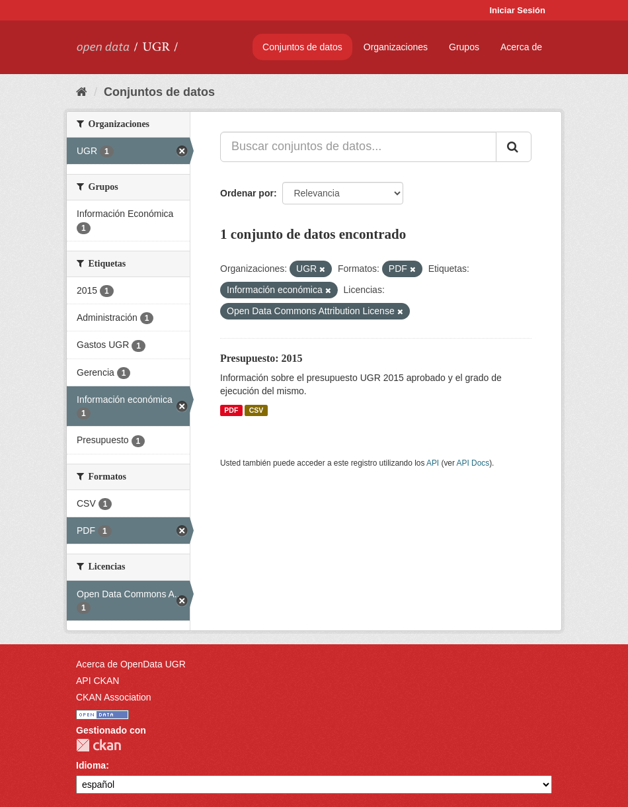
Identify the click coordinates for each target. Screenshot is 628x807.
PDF (231, 410)
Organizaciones (396, 47)
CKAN (98, 745)
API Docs (473, 463)
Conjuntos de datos (302, 47)
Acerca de (521, 47)
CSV (256, 410)
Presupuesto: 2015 (261, 358)
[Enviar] (513, 147)
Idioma (91, 765)
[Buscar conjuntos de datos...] (358, 147)
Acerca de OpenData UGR (131, 664)
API (432, 463)
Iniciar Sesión (517, 10)
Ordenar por (247, 193)
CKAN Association (113, 697)
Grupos (464, 47)
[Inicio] (81, 92)
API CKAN (97, 680)
